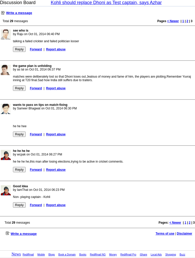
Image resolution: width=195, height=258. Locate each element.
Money (113, 254)
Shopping (170, 254)
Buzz (182, 254)
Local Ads (156, 254)
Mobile (41, 254)
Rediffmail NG (98, 254)
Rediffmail (28, 254)
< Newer (173, 21)
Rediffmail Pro (128, 254)
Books (82, 254)
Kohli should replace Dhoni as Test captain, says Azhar (106, 2)
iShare (143, 254)
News (16, 254)
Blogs (51, 254)
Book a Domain (67, 254)
